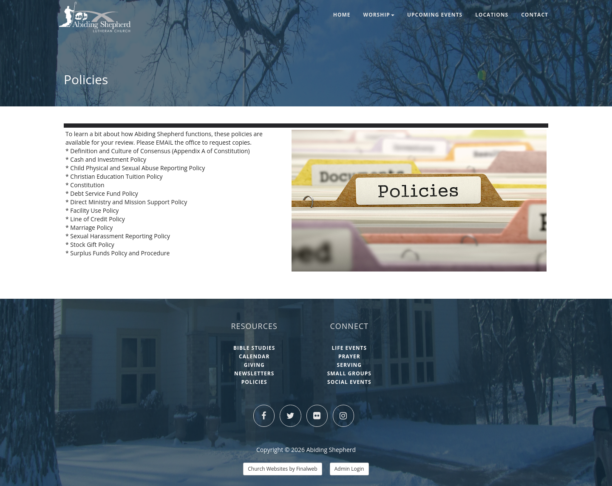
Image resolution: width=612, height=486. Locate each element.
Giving (254, 365)
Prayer (349, 356)
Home (342, 14)
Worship (378, 14)
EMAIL (165, 142)
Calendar (254, 356)
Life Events (349, 348)
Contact (534, 14)
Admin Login (349, 468)
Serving (349, 365)
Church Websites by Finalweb (282, 468)
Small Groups (349, 373)
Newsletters (254, 373)
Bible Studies (254, 348)
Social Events (349, 382)
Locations (491, 14)
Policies (254, 382)
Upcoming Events (434, 14)
